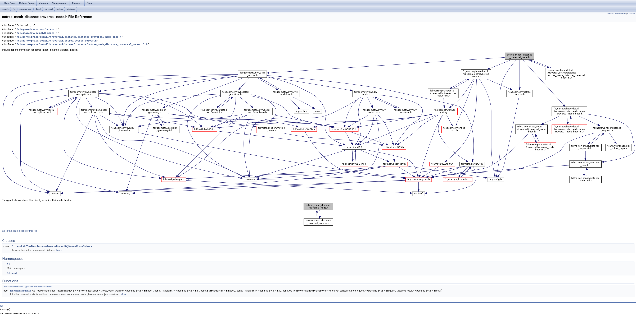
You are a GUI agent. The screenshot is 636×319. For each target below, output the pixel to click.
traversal (49, 9)
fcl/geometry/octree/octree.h (37, 29)
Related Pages (26, 3)
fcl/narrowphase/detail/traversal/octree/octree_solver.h (57, 40)
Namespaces (60, 3)
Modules (43, 3)
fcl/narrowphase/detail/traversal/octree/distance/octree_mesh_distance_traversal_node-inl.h (82, 44)
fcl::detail (12, 273)
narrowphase (25, 9)
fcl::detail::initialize (20, 290)
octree (60, 9)
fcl (14, 9)
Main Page (9, 3)
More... (60, 250)
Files (90, 3)
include (5, 9)
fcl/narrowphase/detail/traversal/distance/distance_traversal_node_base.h (69, 37)
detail (38, 9)
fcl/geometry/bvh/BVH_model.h (37, 33)
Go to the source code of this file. (20, 230)
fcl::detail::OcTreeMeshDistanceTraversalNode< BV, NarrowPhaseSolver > (52, 246)
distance (71, 9)
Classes (77, 3)
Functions (631, 13)
